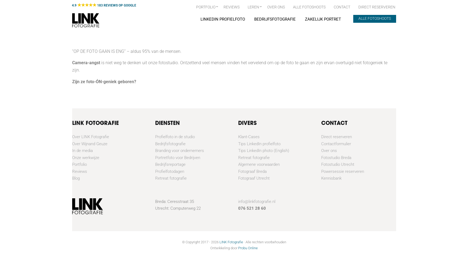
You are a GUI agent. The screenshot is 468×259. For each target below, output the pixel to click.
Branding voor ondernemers (179, 150)
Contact (342, 7)
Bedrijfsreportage (170, 164)
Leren (253, 7)
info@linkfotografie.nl (256, 201)
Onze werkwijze (85, 157)
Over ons (276, 7)
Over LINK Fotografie (90, 136)
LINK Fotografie (231, 242)
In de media (82, 150)
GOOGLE (130, 5)
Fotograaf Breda (252, 171)
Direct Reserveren (376, 7)
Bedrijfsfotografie (274, 19)
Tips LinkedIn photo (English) (263, 150)
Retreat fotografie (171, 178)
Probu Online (248, 248)
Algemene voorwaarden (259, 164)
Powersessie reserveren (342, 171)
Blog (76, 178)
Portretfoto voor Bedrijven (177, 157)
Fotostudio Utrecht (337, 164)
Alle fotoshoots (309, 7)
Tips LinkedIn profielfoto (259, 143)
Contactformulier (336, 143)
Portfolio (205, 7)
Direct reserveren (336, 136)
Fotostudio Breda (336, 157)
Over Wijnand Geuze (89, 143)
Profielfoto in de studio (175, 136)
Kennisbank (331, 178)
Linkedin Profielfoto (222, 19)
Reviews (232, 7)
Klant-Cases (249, 136)
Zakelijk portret (323, 19)
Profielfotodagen (169, 171)
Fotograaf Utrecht (254, 178)
